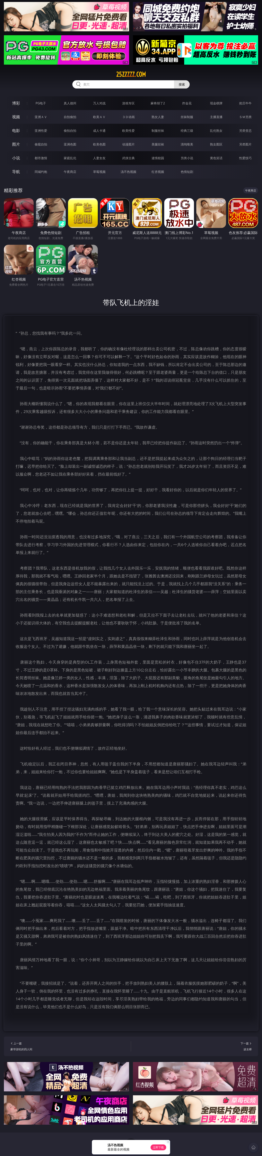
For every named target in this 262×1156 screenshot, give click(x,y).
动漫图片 (128, 144)
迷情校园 (158, 158)
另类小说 (187, 158)
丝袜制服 (187, 117)
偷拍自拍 (70, 130)
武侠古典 (128, 158)
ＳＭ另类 (245, 117)
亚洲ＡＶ (41, 117)
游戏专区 (128, 103)
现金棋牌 (216, 103)
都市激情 (41, 158)
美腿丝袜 (158, 144)
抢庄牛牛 (245, 103)
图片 (16, 144)
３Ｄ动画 (128, 117)
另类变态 (245, 130)
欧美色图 (99, 144)
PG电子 (41, 103)
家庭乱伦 (70, 158)
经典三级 (187, 130)
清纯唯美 (187, 144)
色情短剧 (187, 172)
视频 (16, 116)
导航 (16, 171)
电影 (16, 130)
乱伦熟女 (216, 130)
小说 (16, 158)
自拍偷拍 (70, 117)
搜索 (182, 84)
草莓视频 (99, 172)
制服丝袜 (158, 130)
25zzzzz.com (131, 74)
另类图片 (245, 144)
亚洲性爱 (41, 130)
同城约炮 (41, 172)
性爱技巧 (245, 158)
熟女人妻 (158, 117)
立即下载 (158, 1147)
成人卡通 (99, 130)
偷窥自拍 (41, 144)
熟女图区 (216, 144)
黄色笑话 (216, 158)
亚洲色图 (70, 144)
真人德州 (70, 103)
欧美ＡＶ (99, 117)
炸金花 (187, 103)
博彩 (16, 103)
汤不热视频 (128, 172)
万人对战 (99, 103)
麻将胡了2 (158, 103)
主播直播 (216, 117)
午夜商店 (70, 172)
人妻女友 (99, 158)
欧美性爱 (128, 130)
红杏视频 (158, 172)
